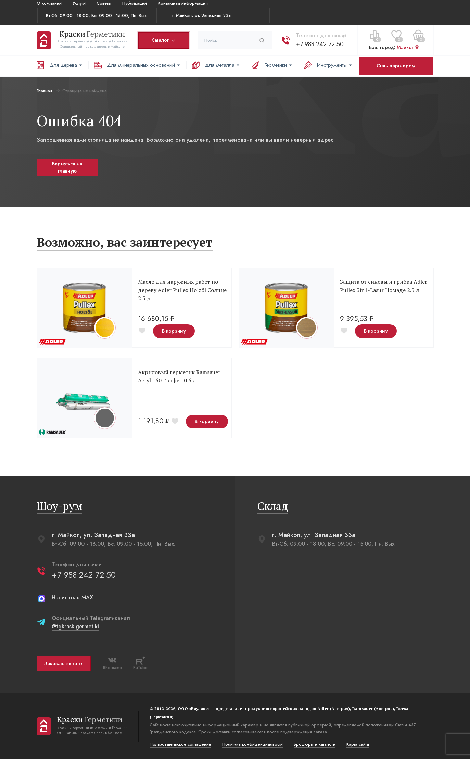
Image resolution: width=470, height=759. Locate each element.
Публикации (134, 3)
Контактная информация (183, 3)
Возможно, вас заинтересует (125, 243)
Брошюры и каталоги (314, 745)
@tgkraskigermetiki (75, 627)
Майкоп (408, 47)
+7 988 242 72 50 (320, 44)
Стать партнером (396, 65)
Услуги (79, 3)
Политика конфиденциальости (252, 745)
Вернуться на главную (67, 167)
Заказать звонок (63, 663)
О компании (49, 3)
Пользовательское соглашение (180, 745)
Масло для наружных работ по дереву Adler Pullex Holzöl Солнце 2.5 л (182, 290)
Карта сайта (357, 745)
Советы (104, 3)
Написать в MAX (72, 598)
